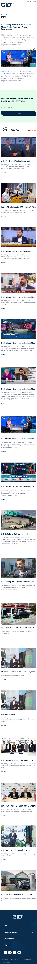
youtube (32, 131)
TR (29, 2)
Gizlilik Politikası (17, 959)
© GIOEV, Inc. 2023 (7, 959)
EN (34, 2)
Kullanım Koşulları (27, 959)
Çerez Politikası (6, 962)
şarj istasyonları (6, 76)
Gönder (18, 113)
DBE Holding (5, 71)
